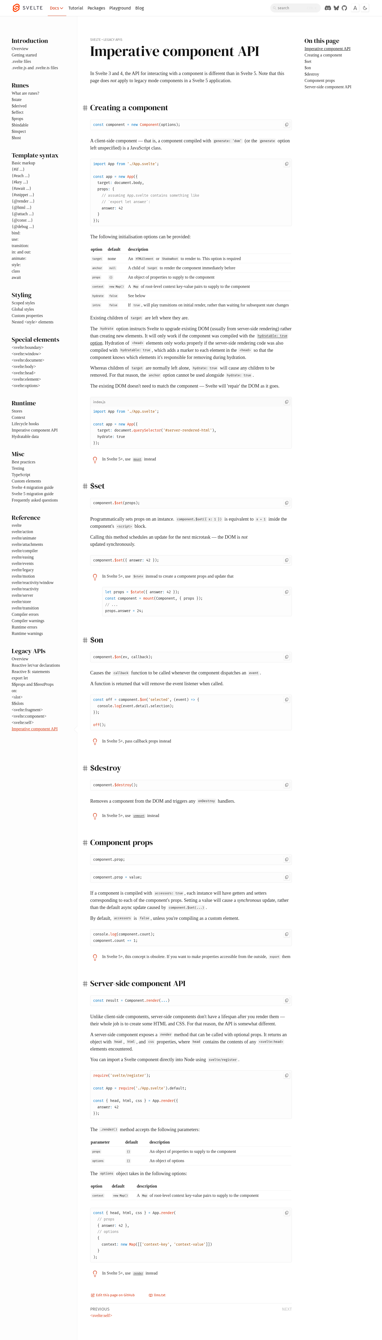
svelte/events (23, 563)
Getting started (24, 55)
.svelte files (21, 61)
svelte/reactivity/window (33, 582)
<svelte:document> (28, 360)
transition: (20, 245)
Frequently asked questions (35, 500)
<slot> (17, 697)
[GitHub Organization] (344, 8)
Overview (20, 48)
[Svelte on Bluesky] (336, 8)
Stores (17, 411)
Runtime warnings (27, 633)
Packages (96, 8)
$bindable (20, 125)
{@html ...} (22, 207)
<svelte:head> (24, 373)
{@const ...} (22, 220)
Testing (18, 468)
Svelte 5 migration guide (33, 493)
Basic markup (23, 163)
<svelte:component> (29, 716)
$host (16, 137)
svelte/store (21, 601)
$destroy (312, 74)
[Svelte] (30, 8)
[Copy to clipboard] (286, 124)
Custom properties (27, 315)
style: (16, 264)
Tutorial (75, 8)
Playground (120, 8)
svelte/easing (23, 557)
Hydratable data (25, 436)
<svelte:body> (24, 366)
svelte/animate (24, 538)
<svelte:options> (26, 385)
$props (17, 118)
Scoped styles (23, 303)
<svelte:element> (26, 379)
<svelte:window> (26, 354)
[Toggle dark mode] (365, 8)
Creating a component (323, 55)
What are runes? (25, 93)
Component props (320, 80)
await (16, 277)
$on (308, 67)
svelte (16, 525)
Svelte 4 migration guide (33, 487)
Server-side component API (328, 87)
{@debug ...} (23, 226)
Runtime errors (24, 627)
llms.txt (157, 1295)
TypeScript (21, 474)
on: (14, 690)
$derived (19, 106)
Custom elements (26, 481)
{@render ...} (23, 201)
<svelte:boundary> (28, 347)
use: (15, 239)
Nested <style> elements (33, 322)
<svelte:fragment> (27, 710)
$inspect (19, 131)
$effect (17, 112)
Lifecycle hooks (25, 423)
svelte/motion (23, 576)
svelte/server (22, 595)
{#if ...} (18, 169)
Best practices (23, 462)
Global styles (23, 309)
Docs (57, 8)
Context (18, 417)
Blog (139, 8)
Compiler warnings (28, 620)
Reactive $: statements (31, 671)
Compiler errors (25, 614)
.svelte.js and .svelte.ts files (35, 67)
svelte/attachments (27, 544)
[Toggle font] (355, 8)
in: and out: (21, 252)
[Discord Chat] (327, 8)
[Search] (295, 7)
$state (16, 99)
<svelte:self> (23, 722)
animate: (19, 258)
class (16, 271)
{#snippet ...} (23, 194)
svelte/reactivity (25, 589)
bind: (16, 233)
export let (20, 678)
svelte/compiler (25, 550)
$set (308, 61)
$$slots (18, 703)
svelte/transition (25, 608)
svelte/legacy (23, 570)
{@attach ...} (23, 214)
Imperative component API (35, 430)
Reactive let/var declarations (36, 665)
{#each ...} (21, 175)
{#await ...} (21, 188)
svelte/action (22, 531)
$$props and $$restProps (33, 684)
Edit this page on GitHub (113, 1295)
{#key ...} (20, 182)
